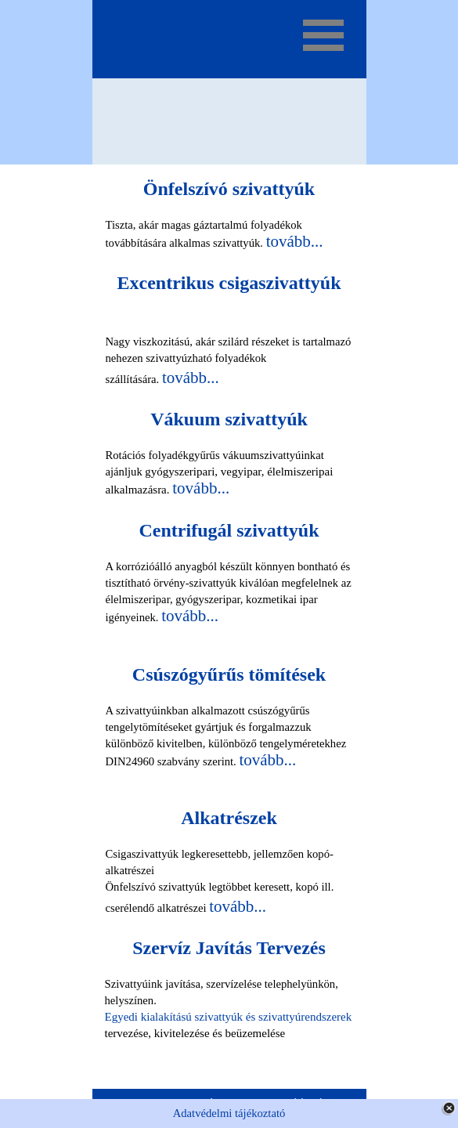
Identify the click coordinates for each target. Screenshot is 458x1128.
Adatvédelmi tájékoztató (229, 1113)
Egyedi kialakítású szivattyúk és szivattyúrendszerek (228, 1016)
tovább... (294, 241)
